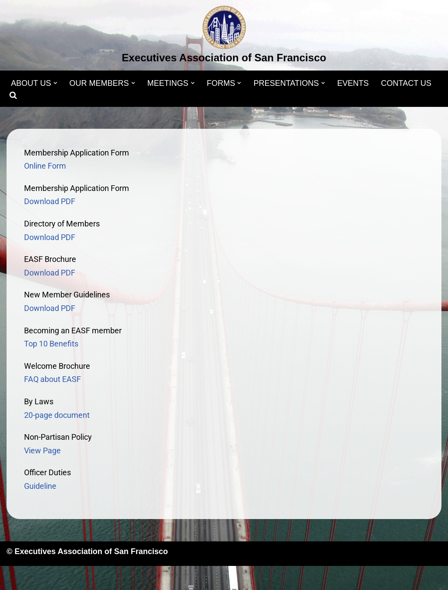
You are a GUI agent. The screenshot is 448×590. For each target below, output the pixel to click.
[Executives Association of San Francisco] (224, 36)
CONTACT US (406, 83)
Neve (16, 577)
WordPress (94, 577)
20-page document (57, 415)
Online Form (45, 165)
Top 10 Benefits (51, 343)
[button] (55, 83)
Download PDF (49, 201)
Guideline (40, 486)
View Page (42, 450)
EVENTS (353, 83)
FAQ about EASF (52, 379)
